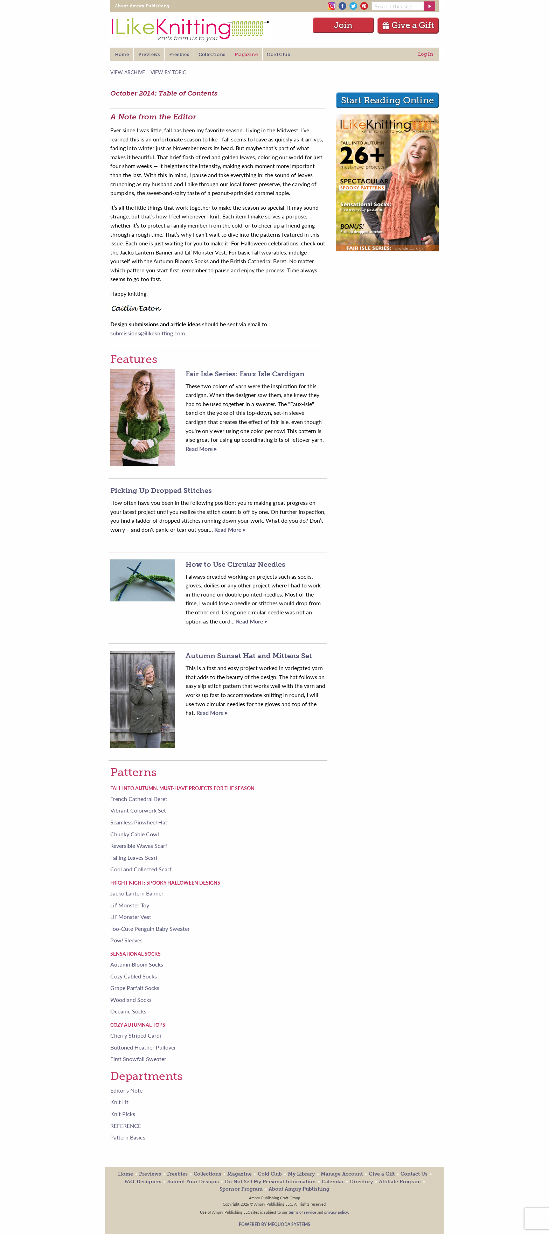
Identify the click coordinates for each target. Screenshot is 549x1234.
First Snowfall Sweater (138, 1059)
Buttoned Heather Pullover (143, 1047)
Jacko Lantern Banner (137, 893)
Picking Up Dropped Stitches (161, 490)
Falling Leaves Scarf (134, 857)
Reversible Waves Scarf (138, 846)
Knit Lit (119, 1102)
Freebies (177, 1174)
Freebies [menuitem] (179, 54)
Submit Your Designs (193, 1182)
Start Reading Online (387, 100)
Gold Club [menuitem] (278, 54)
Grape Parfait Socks (134, 988)
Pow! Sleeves (126, 940)
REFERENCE (125, 1126)
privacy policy (336, 1212)
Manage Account (342, 1174)
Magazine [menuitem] (246, 54)
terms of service (302, 1212)
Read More (201, 449)
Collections (207, 1174)
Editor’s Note (126, 1090)
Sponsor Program (241, 1189)
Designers (149, 1182)
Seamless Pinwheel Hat (138, 822)
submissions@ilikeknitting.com (147, 333)
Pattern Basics (127, 1137)
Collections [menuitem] (212, 54)
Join (343, 25)
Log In (425, 54)
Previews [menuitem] (149, 54)
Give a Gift (408, 25)
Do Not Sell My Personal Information (270, 1182)
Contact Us (414, 1174)
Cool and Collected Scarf (141, 869)
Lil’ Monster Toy (129, 905)
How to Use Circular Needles (235, 564)
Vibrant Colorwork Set (138, 810)
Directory (361, 1182)
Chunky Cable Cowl (134, 834)
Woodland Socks (131, 1000)
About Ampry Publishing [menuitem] (142, 6)
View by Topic (168, 72)
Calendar (333, 1182)
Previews (150, 1174)
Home (125, 1174)
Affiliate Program (400, 1182)
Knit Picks (122, 1114)
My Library (301, 1174)
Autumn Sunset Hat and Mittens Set (249, 655)
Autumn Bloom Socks (136, 964)
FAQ (129, 1182)
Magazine (239, 1174)
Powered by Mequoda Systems (274, 1224)
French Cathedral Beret (138, 799)
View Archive (127, 72)
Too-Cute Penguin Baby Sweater (150, 929)
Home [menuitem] (122, 54)
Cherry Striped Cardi (135, 1035)
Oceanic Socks (128, 1011)
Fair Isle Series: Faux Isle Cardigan (245, 374)
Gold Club (270, 1174)
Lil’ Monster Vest (130, 917)
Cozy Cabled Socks (133, 976)
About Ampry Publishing (299, 1189)
